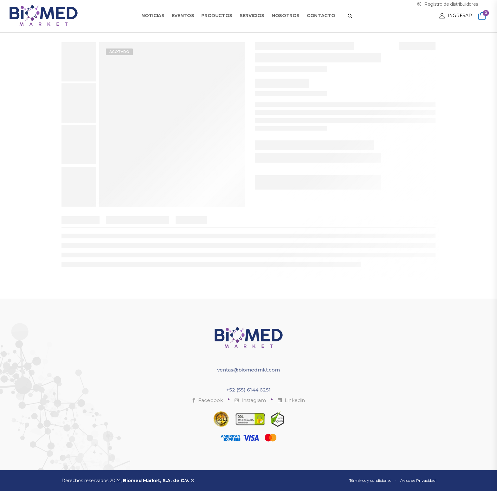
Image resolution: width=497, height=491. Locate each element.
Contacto (321, 15)
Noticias (152, 15)
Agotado (119, 51)
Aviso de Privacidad (418, 480)
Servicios (252, 15)
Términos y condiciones (370, 480)
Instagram (250, 400)
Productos (216, 15)
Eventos (183, 15)
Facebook (207, 400)
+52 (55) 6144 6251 (248, 390)
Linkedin (291, 400)
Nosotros (286, 15)
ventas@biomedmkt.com (248, 370)
